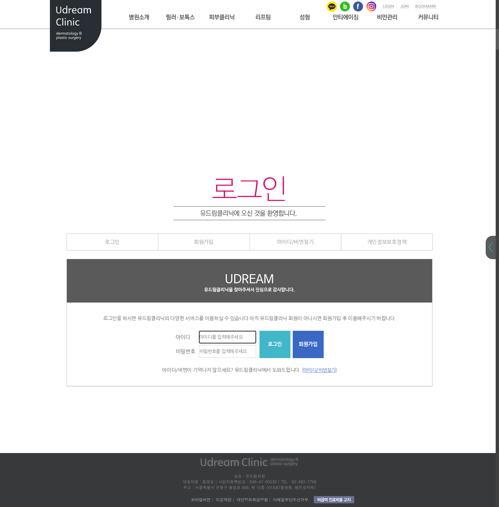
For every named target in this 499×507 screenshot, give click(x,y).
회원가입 (204, 242)
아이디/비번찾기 (295, 242)
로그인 (112, 242)
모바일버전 (201, 499)
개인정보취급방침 (252, 499)
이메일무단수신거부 (290, 499)
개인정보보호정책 (386, 242)
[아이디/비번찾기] (319, 370)
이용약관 (223, 499)
